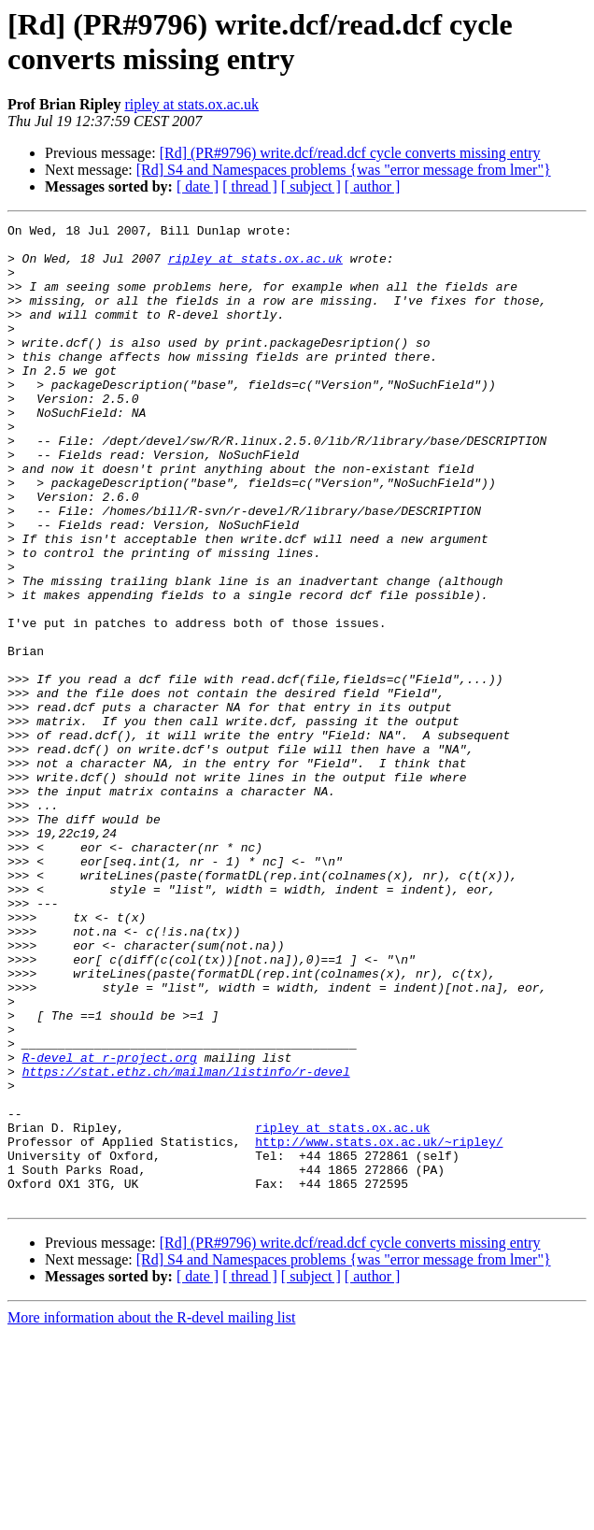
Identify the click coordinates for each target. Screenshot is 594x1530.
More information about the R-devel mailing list (151, 1514)
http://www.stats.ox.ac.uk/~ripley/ (378, 1326)
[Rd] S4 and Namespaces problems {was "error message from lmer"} (343, 170)
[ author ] (373, 186)
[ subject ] (311, 186)
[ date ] (198, 186)
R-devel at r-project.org (109, 1225)
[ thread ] (249, 186)
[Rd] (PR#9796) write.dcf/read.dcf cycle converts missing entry (350, 153)
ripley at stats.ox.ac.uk (191, 104)
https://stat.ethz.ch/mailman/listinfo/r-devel (186, 1242)
